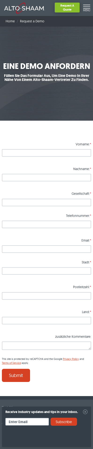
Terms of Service (11, 363)
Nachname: (81, 169)
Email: (85, 240)
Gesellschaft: (81, 193)
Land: (86, 312)
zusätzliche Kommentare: (73, 336)
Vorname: (83, 144)
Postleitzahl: (81, 287)
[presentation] (41, 438)
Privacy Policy (71, 359)
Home (10, 21)
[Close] (85, 411)
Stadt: (86, 262)
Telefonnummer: (78, 216)
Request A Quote (67, 7)
